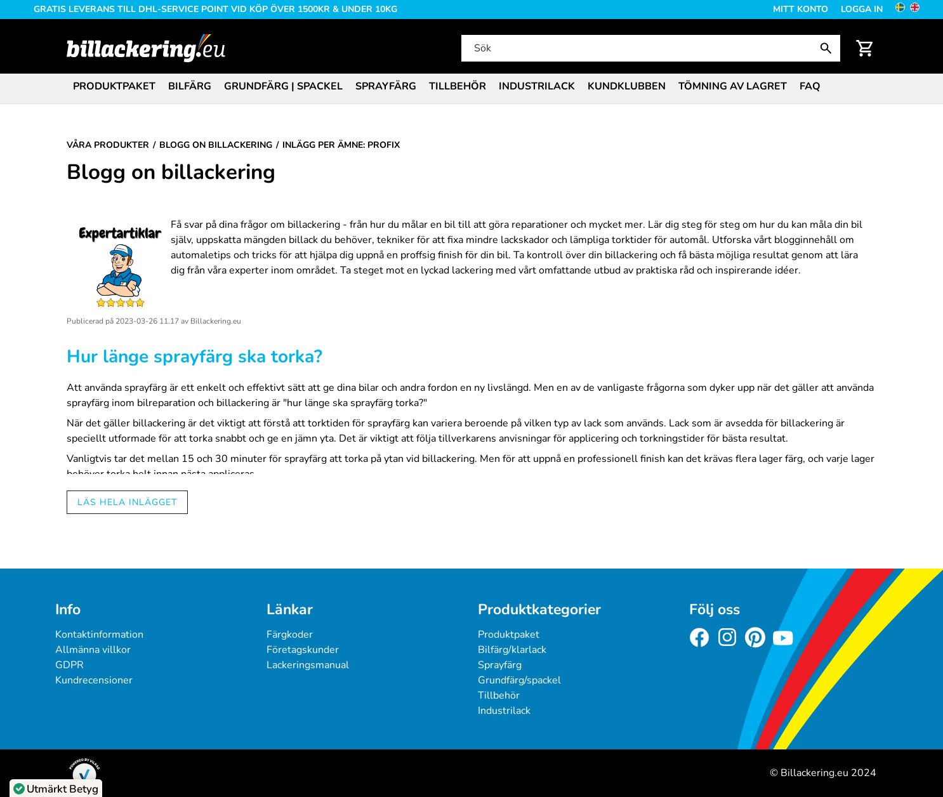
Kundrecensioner (94, 680)
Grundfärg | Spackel (283, 86)
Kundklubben (627, 86)
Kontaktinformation (99, 635)
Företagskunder (303, 650)
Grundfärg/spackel (519, 680)
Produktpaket (114, 86)
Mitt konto (800, 9)
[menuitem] (114, 85)
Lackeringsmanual (308, 665)
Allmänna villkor (93, 650)
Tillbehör (457, 86)
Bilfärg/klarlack (512, 650)
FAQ (810, 86)
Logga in (862, 9)
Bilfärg (189, 86)
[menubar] (471, 87)
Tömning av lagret (732, 86)
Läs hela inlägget (127, 502)
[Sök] (649, 48)
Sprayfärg (385, 86)
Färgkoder (290, 635)
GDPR (69, 665)
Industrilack (537, 86)
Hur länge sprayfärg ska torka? (194, 357)
